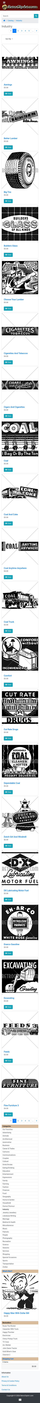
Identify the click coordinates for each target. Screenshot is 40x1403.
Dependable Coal (12, 783)
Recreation (7, 1241)
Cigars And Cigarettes (14, 407)
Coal (6, 460)
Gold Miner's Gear (9, 1351)
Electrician (6, 1335)
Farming (6, 1184)
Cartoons (6, 1152)
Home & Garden (9, 1200)
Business (6, 1145)
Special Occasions (10, 1257)
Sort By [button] (8, 39)
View (8, 94)
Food (4, 1193)
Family (5, 1181)
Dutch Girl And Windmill (15, 837)
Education (6, 1171)
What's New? (7, 1271)
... (32, 31)
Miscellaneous (8, 1225)
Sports (5, 1261)
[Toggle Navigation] (4, 2)
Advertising (7, 1133)
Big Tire (7, 192)
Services (6, 1251)
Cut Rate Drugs (11, 729)
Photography (7, 1238)
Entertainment (8, 1174)
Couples (6, 1158)
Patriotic (6, 1232)
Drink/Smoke (7, 1165)
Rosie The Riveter (9, 1326)
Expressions (7, 1177)
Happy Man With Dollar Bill (16, 1313)
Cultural (5, 1161)
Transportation (8, 1264)
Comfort (8, 675)
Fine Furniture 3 (11, 1105)
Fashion (6, 1187)
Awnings (8, 84)
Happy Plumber (8, 1332)
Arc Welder (7, 1345)
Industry (19, 21)
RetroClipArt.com (26, 1396)
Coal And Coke (11, 514)
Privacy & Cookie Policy (10, 1381)
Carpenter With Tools (10, 1329)
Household (7, 1203)
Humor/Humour (9, 1206)
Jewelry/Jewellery (9, 1213)
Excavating (9, 998)
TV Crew (6, 1342)
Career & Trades (9, 1149)
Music (5, 1229)
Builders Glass (10, 245)
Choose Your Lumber (14, 299)
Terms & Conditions (9, 1385)
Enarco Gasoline (11, 944)
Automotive (7, 1142)
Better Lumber (10, 138)
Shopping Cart (8, 1359)
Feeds (7, 1051)
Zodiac (5, 1267)
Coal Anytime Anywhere (15, 568)
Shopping (6, 1254)
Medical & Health (9, 1222)
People (5, 1235)
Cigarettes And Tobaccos (16, 353)
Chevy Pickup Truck (10, 1339)
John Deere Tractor (10, 1348)
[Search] (18, 16)
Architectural (7, 1139)
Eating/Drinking (8, 1168)
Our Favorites (8, 1129)
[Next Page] (36, 31)
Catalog (11, 21)
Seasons (6, 1248)
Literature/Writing (9, 1216)
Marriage (6, 1219)
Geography (7, 1197)
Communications (9, 1155)
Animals (6, 1136)
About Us (5, 1377)
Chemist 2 (6, 1355)
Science (6, 1245)
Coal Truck (9, 622)
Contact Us (6, 1390)
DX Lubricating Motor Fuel (16, 890)
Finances (6, 1190)
